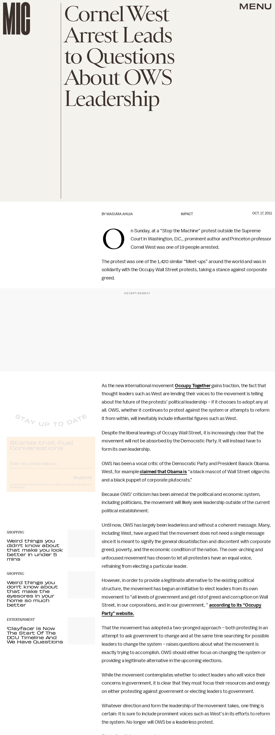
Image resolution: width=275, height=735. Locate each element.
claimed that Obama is (163, 471)
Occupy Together (193, 385)
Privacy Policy (17, 491)
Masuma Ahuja (119, 214)
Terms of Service (77, 489)
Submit (82, 481)
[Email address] (51, 467)
